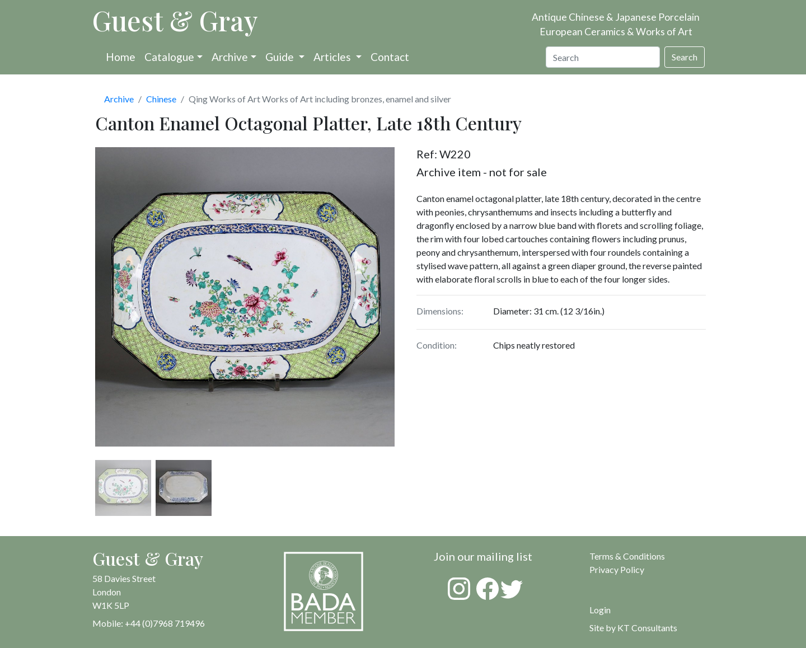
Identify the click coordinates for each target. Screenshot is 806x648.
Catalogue (169, 56)
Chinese (161, 98)
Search (684, 56)
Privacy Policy (616, 569)
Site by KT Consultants (633, 627)
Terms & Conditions (627, 556)
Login (600, 609)
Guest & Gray (175, 20)
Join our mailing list (483, 556)
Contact (390, 56)
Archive (230, 56)
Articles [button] (333, 56)
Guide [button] (280, 56)
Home (120, 56)
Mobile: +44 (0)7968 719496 (148, 623)
